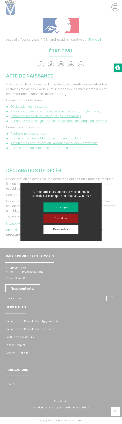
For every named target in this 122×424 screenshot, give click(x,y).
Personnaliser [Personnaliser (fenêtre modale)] (61, 229)
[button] (118, 68)
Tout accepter (61, 207)
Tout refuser (61, 218)
